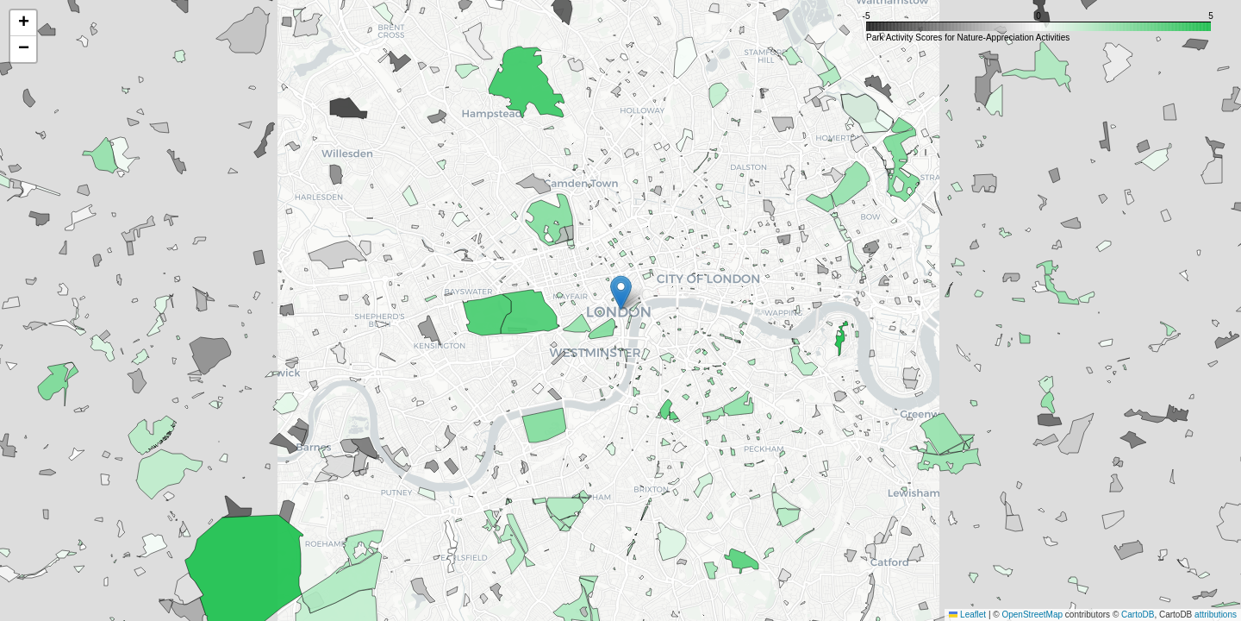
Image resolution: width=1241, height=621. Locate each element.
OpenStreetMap (1032, 614)
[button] (621, 292)
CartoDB (1137, 614)
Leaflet (967, 614)
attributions (1215, 614)
